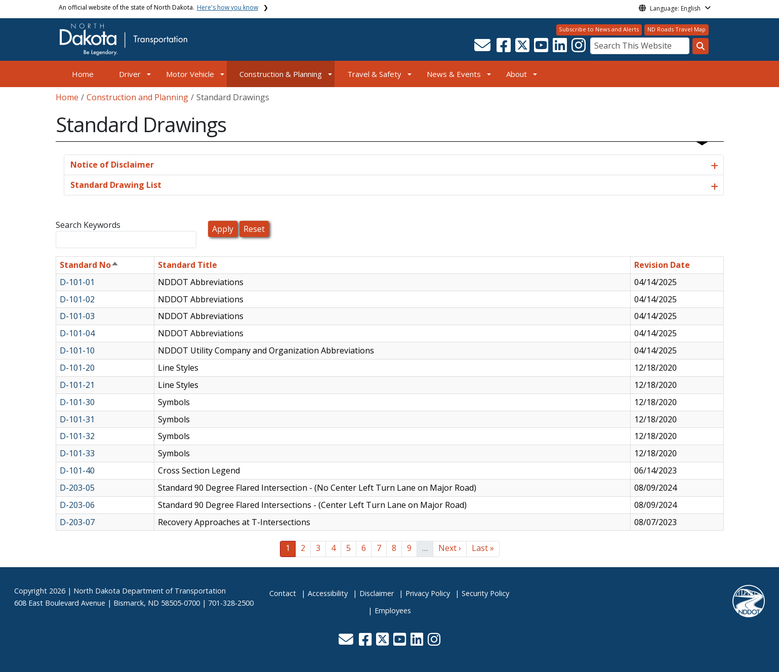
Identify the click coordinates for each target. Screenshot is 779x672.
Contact (282, 593)
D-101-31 (77, 419)
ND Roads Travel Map (676, 29)
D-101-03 (77, 316)
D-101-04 (77, 333)
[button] (484, 48)
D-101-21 (77, 384)
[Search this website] (700, 46)
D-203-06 (77, 504)
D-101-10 (77, 350)
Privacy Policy (427, 593)
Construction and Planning (137, 97)
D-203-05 (77, 487)
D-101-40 (77, 470)
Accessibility (328, 593)
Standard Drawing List (115, 184)
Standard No (89, 264)
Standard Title (187, 264)
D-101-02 (77, 299)
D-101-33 (77, 453)
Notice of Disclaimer (112, 164)
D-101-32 (77, 436)
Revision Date (662, 264)
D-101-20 (77, 367)
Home (83, 74)
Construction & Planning (280, 74)
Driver (130, 74)
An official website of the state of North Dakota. (158, 7)
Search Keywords (88, 224)
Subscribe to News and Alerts (599, 29)
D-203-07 (77, 522)
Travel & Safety (374, 74)
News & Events (454, 74)
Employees (393, 610)
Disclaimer (376, 593)
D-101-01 (77, 282)
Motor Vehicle (190, 74)
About (516, 74)
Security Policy (485, 593)
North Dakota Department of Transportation (149, 591)
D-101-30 (77, 402)
